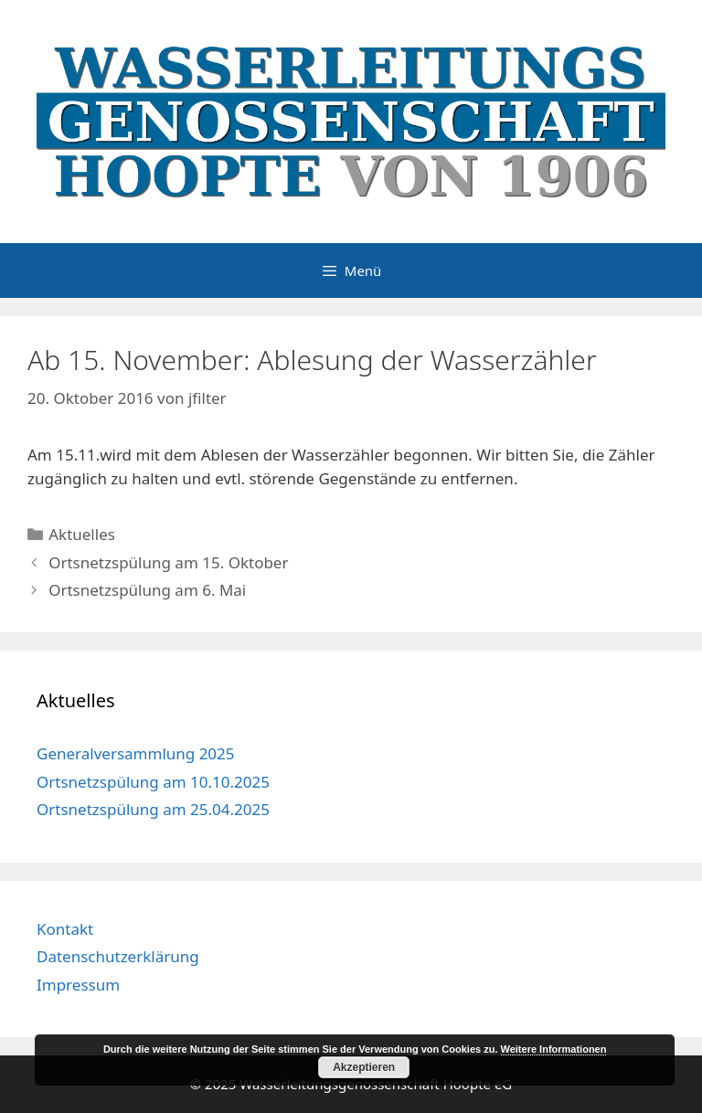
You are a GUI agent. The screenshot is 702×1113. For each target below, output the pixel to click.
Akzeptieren (364, 1067)
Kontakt (65, 928)
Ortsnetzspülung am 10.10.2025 (153, 781)
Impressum (78, 984)
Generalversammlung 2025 (136, 753)
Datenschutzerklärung (118, 956)
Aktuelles (81, 534)
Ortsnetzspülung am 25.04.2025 (153, 809)
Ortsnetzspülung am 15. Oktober (168, 562)
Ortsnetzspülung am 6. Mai (147, 589)
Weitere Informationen (554, 1049)
